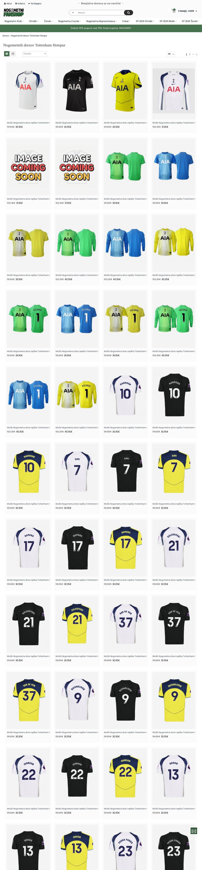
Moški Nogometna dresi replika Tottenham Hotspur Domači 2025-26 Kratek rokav (28, 123)
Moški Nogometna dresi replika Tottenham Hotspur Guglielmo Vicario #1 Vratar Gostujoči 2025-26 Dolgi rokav (28, 427)
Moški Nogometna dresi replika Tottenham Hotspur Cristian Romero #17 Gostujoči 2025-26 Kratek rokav (77, 580)
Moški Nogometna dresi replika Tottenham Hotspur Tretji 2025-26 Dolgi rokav (77, 199)
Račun (9, 3)
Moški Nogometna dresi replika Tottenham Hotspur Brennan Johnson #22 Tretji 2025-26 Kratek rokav (125, 809)
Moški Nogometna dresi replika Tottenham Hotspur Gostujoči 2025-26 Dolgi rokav (28, 199)
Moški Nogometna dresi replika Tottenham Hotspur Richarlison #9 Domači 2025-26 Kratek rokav (77, 732)
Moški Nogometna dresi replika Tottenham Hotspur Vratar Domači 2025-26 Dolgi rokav (77, 275)
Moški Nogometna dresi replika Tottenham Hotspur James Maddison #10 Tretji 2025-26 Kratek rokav (28, 504)
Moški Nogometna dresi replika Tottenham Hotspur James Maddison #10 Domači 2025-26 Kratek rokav (125, 427)
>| (196, 54)
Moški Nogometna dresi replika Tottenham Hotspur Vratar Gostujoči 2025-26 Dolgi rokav (125, 275)
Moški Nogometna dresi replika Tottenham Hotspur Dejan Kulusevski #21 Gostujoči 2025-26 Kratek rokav (28, 656)
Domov (5, 35)
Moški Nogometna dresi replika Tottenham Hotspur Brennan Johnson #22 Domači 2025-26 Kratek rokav (28, 809)
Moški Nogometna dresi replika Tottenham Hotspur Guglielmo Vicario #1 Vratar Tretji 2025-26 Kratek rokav (125, 351)
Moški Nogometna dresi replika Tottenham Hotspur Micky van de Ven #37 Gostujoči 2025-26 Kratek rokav (173, 656)
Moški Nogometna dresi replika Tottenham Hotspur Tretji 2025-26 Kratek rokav (125, 123)
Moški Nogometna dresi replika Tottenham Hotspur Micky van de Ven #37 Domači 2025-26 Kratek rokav (125, 656)
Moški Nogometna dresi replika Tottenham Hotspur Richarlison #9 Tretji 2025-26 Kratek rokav (173, 732)
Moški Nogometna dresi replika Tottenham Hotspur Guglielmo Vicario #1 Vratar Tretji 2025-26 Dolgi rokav (77, 427)
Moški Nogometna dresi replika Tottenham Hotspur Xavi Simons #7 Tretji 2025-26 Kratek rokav (173, 504)
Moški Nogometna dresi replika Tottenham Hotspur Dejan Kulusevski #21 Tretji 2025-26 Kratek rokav (77, 656)
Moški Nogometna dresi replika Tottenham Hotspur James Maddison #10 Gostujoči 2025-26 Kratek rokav (173, 427)
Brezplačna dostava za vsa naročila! (101, 4)
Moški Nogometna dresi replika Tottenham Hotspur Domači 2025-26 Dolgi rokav (173, 123)
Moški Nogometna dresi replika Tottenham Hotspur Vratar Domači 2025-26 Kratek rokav (125, 199)
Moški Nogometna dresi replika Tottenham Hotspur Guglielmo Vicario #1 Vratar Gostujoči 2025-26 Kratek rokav (77, 351)
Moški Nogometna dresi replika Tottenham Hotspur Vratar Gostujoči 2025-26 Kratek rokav (173, 199)
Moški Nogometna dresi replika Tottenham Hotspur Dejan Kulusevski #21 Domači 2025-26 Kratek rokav (173, 580)
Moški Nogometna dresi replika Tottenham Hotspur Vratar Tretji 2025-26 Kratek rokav (28, 275)
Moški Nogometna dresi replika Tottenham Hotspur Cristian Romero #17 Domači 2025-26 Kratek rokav (28, 580)
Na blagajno (36, 3)
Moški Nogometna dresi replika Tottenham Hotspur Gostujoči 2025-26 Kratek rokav (77, 123)
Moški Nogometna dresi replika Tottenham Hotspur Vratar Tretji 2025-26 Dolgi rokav (173, 275)
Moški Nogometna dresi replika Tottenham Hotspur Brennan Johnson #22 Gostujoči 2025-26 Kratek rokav (77, 809)
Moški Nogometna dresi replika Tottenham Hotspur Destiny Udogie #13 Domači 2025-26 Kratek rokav (173, 809)
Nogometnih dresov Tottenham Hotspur (29, 35)
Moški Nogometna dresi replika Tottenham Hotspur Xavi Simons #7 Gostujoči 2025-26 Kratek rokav (125, 504)
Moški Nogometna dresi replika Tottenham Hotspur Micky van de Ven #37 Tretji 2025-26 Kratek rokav (28, 732)
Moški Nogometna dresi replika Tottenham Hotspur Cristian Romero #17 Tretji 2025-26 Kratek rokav (125, 580)
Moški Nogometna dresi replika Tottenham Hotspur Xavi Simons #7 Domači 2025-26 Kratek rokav (77, 504)
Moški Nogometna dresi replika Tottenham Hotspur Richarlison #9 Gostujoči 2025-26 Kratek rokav (125, 732)
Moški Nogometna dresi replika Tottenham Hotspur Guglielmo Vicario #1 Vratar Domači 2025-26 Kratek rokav (28, 351)
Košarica (21, 3)
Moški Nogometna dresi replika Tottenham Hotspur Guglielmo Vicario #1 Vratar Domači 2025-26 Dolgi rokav (173, 351)
